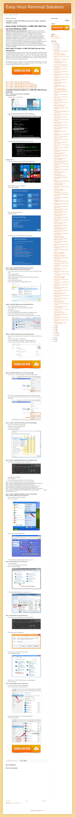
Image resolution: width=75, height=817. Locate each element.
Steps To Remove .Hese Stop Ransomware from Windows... (59, 54)
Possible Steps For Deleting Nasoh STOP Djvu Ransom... (60, 229)
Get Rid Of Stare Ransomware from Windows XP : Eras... (60, 212)
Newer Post (8, 800)
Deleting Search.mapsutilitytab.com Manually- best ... (60, 80)
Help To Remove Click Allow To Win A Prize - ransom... (60, 97)
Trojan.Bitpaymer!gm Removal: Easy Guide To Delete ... (60, 83)
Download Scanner (13, 14)
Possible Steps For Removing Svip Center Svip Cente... (60, 239)
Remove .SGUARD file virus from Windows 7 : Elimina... (59, 223)
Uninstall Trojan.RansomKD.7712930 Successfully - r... (60, 315)
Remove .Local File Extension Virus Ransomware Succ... (60, 100)
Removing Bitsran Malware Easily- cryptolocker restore (60, 62)
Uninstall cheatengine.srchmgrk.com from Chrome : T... (60, 117)
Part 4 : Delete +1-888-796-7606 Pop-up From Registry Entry (21, 86)
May (54, 329)
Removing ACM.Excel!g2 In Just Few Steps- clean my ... (60, 123)
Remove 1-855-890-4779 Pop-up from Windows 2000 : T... (60, 128)
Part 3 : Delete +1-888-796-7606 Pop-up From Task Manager (21, 85)
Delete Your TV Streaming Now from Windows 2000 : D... (60, 137)
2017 (54, 339)
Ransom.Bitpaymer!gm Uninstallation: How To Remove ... (60, 234)
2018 (54, 337)
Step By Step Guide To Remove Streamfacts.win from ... (59, 293)
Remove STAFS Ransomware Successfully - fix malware (59, 277)
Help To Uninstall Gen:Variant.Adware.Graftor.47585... (60, 192)
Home (6, 14)
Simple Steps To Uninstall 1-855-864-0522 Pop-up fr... (60, 299)
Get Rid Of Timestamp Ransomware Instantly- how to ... (60, 242)
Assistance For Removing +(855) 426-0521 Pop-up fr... (60, 231)
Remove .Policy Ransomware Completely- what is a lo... (59, 253)
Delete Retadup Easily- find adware (60, 64)
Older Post (44, 800)
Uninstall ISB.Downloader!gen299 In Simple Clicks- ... (60, 151)
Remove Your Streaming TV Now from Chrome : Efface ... (60, 291)
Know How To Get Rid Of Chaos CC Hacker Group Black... (60, 307)
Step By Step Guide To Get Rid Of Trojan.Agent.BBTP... (59, 323)
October (55, 46)
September (56, 47)
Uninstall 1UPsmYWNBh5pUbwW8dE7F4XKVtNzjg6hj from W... (61, 111)
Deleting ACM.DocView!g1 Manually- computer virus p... (60, 226)
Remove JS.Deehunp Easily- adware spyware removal (60, 218)
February (55, 334)
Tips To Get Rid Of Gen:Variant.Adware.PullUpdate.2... (60, 261)
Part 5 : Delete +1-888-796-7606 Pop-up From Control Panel (21, 88)
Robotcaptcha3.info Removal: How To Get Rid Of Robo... (60, 288)
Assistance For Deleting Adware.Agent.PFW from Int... (59, 190)
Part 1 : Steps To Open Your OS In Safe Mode (17, 81)
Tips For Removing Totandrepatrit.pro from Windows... (60, 178)
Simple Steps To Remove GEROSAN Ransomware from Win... (60, 162)
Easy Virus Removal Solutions (35, 7)
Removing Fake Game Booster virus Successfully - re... (60, 72)
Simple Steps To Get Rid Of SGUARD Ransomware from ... (60, 210)
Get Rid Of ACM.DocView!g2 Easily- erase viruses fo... (60, 143)
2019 (54, 43)
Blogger (42, 810)
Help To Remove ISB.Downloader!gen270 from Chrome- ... (59, 131)
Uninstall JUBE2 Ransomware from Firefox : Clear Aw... (60, 126)
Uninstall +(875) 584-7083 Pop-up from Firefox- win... (60, 280)
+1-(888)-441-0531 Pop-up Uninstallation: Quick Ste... (59, 237)
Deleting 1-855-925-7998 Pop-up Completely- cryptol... (59, 215)
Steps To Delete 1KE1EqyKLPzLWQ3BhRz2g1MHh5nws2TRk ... (61, 201)
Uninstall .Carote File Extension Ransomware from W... (59, 154)
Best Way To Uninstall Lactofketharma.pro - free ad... (59, 175)
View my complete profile (56, 37)
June (55, 327)
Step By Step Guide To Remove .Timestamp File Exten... (59, 106)
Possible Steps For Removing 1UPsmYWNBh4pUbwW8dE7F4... (60, 89)
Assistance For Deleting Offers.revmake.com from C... (59, 312)
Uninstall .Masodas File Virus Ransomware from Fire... (59, 302)
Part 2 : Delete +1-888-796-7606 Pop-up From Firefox (19, 83)
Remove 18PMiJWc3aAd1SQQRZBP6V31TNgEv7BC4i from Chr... (61, 181)
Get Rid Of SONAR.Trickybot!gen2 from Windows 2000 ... (61, 207)
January (55, 335)
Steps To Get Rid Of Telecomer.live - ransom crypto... (60, 269)
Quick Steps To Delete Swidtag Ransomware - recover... (59, 256)
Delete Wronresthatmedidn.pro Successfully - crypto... (59, 184)
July (54, 325)
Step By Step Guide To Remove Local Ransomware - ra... (60, 247)
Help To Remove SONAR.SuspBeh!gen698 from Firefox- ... (59, 86)
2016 (54, 341)
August (55, 49)
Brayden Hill (55, 36)
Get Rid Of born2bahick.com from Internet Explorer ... (59, 172)
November (56, 44)
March (55, 332)
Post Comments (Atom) (15, 803)
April (55, 330)
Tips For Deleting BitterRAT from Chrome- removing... (59, 159)
